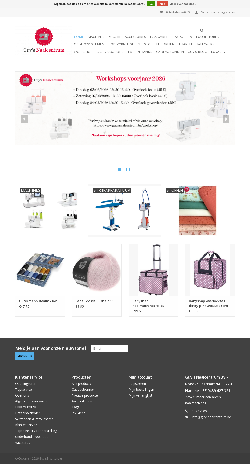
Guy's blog (197, 51)
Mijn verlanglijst (140, 394)
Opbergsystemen (89, 44)
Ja (151, 4)
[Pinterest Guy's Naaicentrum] (222, 348)
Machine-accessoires (127, 36)
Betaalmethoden (28, 412)
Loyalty (218, 51)
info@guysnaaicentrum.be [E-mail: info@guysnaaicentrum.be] (211, 416)
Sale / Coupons (110, 51)
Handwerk (205, 44)
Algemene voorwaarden (33, 400)
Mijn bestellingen (141, 389)
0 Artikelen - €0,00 (175, 12)
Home (79, 36)
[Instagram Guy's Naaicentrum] (231, 348)
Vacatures (22, 442)
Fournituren (207, 36)
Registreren (137, 383)
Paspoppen (182, 36)
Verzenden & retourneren (34, 418)
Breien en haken (177, 44)
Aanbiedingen (82, 400)
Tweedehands (139, 51)
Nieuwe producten (86, 394)
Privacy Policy (25, 406)
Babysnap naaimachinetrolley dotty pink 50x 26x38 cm (152, 303)
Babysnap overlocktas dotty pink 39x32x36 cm (208, 303)
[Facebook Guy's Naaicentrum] (214, 348)
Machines (96, 36)
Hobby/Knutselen (124, 44)
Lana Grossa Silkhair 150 (95, 300)
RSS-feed (79, 412)
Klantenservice (26, 424)
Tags (75, 406)
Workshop (83, 51)
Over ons (22, 394)
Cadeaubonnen (170, 51)
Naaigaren (159, 36)
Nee (162, 4)
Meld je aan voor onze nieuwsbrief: (51, 348)
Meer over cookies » (183, 4)
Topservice (23, 389)
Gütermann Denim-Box (38, 300)
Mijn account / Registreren (215, 12)
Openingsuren (25, 383)
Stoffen (151, 44)
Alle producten (83, 383)
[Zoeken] (216, 29)
